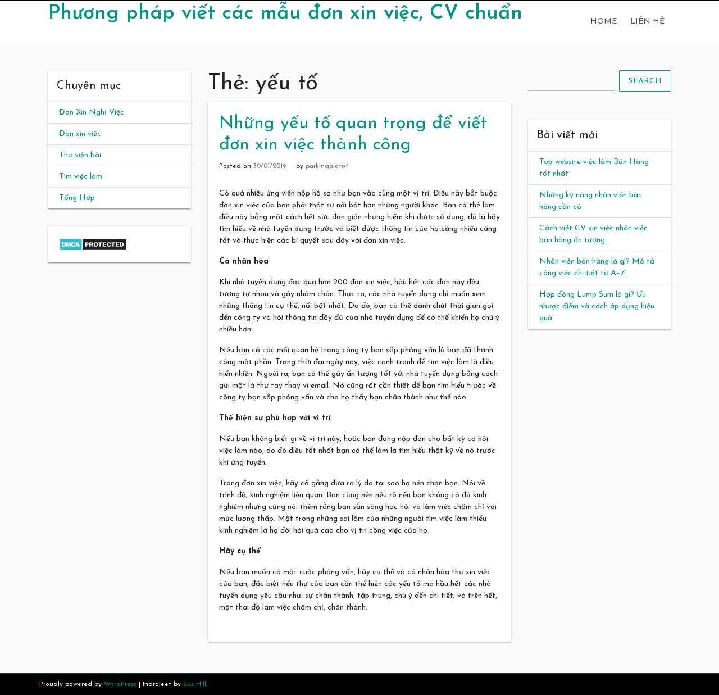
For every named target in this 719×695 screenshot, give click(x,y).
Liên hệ (647, 21)
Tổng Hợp (77, 198)
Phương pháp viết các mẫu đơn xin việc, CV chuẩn (285, 13)
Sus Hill (194, 684)
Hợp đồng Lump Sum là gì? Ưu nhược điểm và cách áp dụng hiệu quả (596, 306)
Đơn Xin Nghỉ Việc (91, 112)
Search (645, 81)
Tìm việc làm (80, 176)
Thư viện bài (80, 155)
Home (603, 21)
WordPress (120, 684)
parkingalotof (327, 166)
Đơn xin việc (80, 134)
